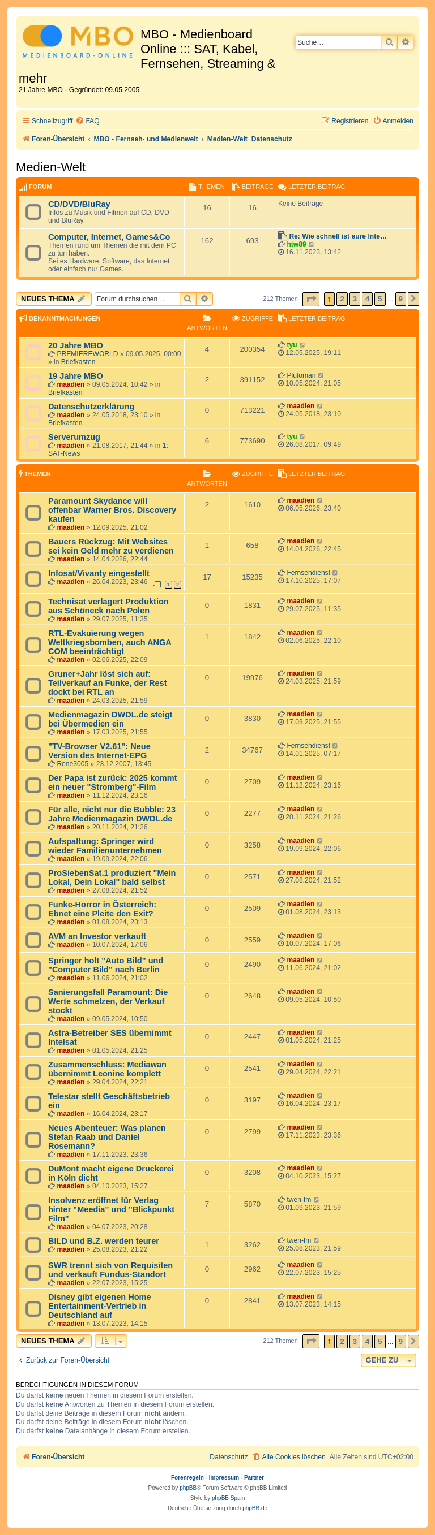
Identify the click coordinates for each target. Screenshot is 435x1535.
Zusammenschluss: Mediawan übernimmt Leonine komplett (107, 1069)
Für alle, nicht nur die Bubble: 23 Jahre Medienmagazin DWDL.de (112, 814)
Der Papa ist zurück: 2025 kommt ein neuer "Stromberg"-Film (112, 782)
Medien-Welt (51, 167)
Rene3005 (72, 764)
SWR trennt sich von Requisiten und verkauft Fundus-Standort (110, 1270)
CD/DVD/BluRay (79, 204)
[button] (310, 299)
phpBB (188, 1488)
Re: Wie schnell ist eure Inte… (338, 236)
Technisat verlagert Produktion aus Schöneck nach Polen (108, 606)
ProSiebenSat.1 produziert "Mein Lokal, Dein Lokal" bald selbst (112, 877)
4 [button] (367, 299)
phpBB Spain (228, 1498)
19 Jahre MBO (75, 375)
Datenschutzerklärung (91, 406)
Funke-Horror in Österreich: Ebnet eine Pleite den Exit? (102, 909)
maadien (70, 384)
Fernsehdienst (308, 573)
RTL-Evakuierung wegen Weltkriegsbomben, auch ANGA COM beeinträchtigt (109, 642)
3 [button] (355, 299)
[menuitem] (87, 121)
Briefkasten (78, 362)
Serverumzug (74, 437)
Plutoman (301, 375)
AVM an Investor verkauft (97, 936)
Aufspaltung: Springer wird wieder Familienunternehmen (105, 846)
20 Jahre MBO (75, 345)
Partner (254, 1478)
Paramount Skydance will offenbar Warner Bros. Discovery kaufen (112, 510)
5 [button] (380, 299)
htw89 (296, 244)
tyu (292, 345)
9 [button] (401, 299)
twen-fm (299, 1200)
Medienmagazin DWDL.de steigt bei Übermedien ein (110, 719)
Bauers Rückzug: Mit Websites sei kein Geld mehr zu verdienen (111, 546)
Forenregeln (187, 1478)
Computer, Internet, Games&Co (109, 236)
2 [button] (342, 299)
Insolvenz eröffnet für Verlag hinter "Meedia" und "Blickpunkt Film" (111, 1209)
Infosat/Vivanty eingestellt (99, 573)
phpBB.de (254, 1508)
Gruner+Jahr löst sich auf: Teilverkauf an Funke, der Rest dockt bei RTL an (107, 683)
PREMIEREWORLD (87, 354)
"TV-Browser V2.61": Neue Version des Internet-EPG (99, 751)
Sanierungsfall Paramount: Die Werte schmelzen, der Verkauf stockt (108, 1001)
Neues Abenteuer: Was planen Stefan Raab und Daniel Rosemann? (107, 1137)
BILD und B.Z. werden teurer (103, 1241)
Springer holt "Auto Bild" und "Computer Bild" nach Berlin (105, 965)
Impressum (224, 1478)
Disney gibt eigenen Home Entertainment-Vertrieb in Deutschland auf (99, 1306)
